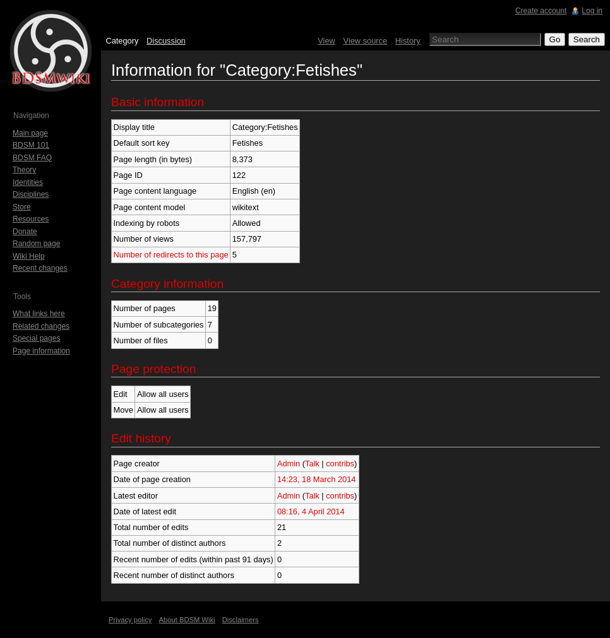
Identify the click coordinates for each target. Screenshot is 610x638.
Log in (592, 10)
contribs (340, 463)
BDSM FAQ (32, 157)
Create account (540, 10)
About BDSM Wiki (187, 619)
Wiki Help (29, 256)
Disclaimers (240, 619)
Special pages (36, 338)
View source (365, 40)
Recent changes (40, 268)
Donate (25, 231)
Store (22, 207)
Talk (312, 463)
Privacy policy (130, 619)
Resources (31, 219)
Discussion (166, 40)
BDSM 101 (31, 145)
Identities (28, 182)
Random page (36, 243)
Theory (24, 169)
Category (121, 40)
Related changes (41, 326)
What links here (39, 313)
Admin (288, 463)
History (408, 40)
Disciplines (31, 194)
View (326, 40)
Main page (30, 133)
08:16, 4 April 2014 (311, 511)
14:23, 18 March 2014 (316, 479)
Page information (41, 350)
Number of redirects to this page (171, 254)
